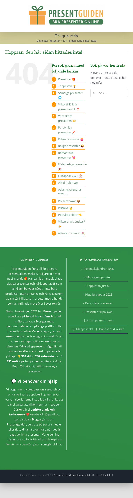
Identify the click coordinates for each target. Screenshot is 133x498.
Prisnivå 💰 (65, 208)
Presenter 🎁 (66, 79)
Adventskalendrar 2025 (99, 269)
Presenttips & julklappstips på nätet (72, 474)
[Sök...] (109, 93)
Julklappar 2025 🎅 (70, 176)
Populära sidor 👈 (70, 215)
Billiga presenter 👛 (71, 139)
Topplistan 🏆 (67, 86)
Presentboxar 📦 (69, 201)
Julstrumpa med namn (98, 320)
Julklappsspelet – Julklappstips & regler (99, 329)
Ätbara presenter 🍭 (71, 233)
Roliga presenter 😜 (71, 146)
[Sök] (94, 93)
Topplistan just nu (98, 286)
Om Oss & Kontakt (101, 474)
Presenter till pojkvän (99, 312)
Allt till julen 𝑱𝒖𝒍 (68, 183)
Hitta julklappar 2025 (98, 294)
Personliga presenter (99, 303)
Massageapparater (98, 277)
